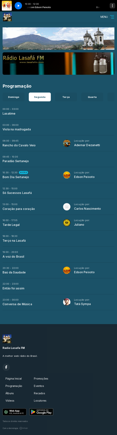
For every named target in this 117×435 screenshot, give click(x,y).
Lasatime (9, 113)
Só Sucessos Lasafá (17, 193)
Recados (39, 393)
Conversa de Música (17, 304)
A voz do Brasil (13, 256)
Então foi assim (13, 288)
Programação (14, 385)
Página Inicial (14, 378)
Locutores (40, 400)
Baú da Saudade (14, 272)
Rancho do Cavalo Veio (19, 145)
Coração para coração (19, 209)
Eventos (39, 385)
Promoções (41, 378)
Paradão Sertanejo (16, 161)
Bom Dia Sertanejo (16, 177)
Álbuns (10, 393)
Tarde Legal (11, 225)
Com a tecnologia (15, 428)
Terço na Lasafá (14, 240)
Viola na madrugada (17, 129)
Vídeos (10, 400)
